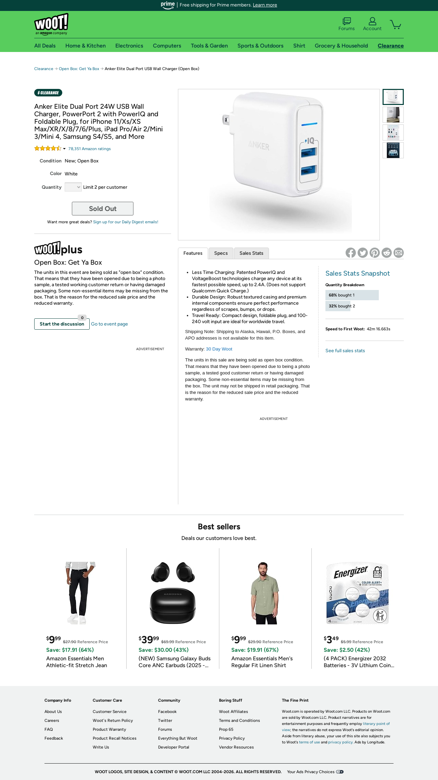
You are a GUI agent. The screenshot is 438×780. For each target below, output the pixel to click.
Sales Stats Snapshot (357, 273)
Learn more (265, 5)
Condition (51, 161)
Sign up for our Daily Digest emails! (125, 222)
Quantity (52, 187)
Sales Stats (251, 253)
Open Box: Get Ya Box (79, 68)
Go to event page (109, 324)
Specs (221, 253)
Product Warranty (109, 729)
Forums (346, 24)
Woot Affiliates (233, 711)
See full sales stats (345, 351)
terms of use (309, 742)
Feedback (53, 738)
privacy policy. (340, 742)
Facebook (167, 711)
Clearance (43, 68)
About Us (53, 711)
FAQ (48, 729)
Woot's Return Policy (113, 720)
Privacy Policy (232, 738)
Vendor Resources (236, 747)
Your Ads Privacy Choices (311, 771)
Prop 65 (226, 729)
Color (56, 173)
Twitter (165, 720)
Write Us (101, 747)
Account (372, 24)
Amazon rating (89, 148)
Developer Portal (173, 747)
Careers (51, 720)
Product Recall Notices (115, 738)
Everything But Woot (177, 738)
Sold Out (103, 208)
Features (193, 253)
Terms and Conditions (239, 720)
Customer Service (110, 711)
